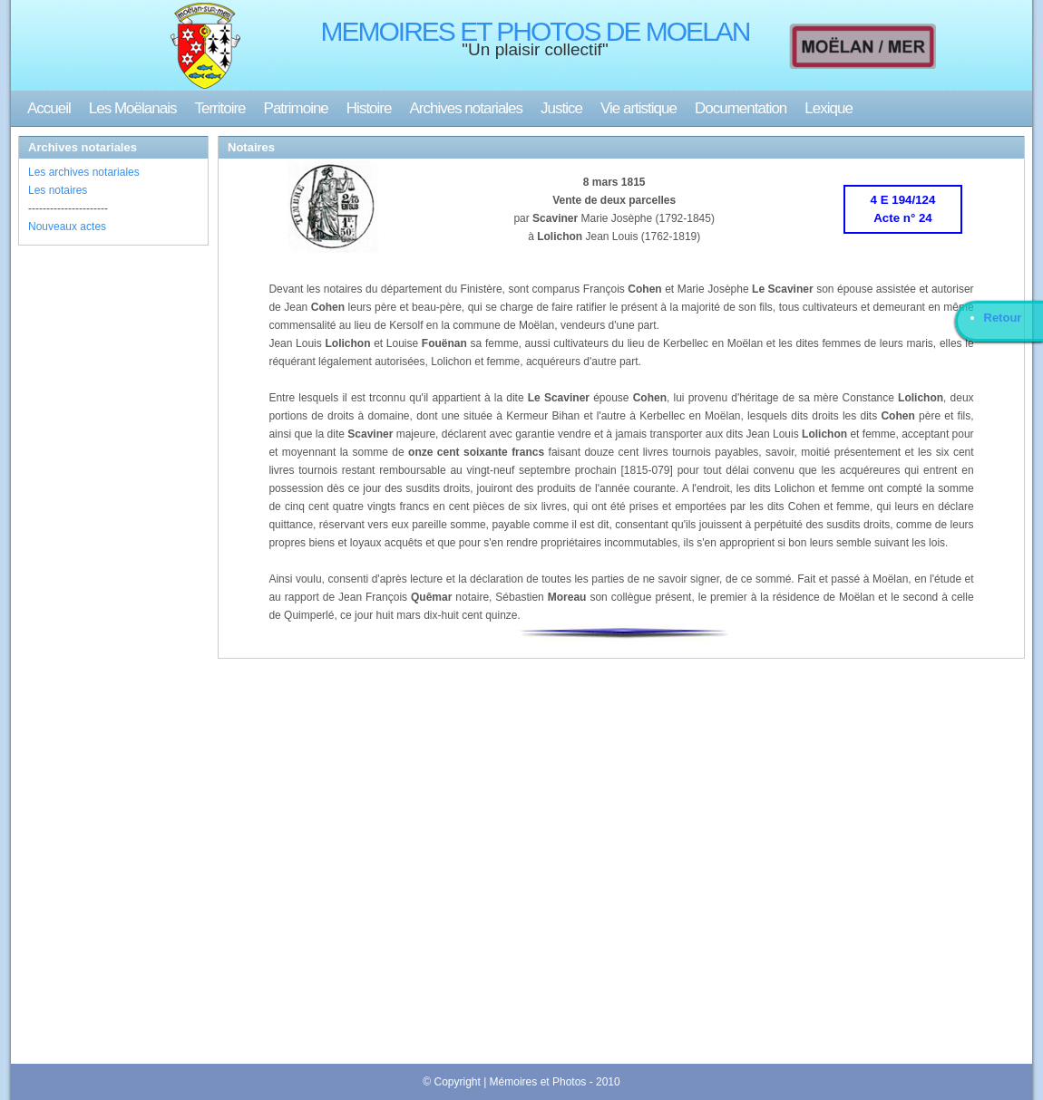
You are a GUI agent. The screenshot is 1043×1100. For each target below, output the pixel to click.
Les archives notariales (84, 172)
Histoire (369, 108)
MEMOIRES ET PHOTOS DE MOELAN (535, 31)
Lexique (828, 108)
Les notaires (57, 190)
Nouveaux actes (67, 226)
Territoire (219, 108)
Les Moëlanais (133, 108)
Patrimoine (296, 108)
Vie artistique (638, 108)
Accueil (49, 108)
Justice (561, 108)
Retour (1003, 317)
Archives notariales (465, 108)
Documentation (740, 108)
